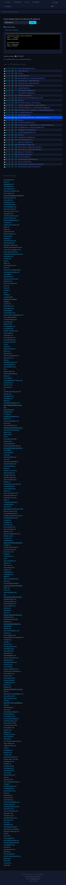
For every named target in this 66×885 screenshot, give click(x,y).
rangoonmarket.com (10, 464)
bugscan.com (8, 752)
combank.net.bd (9, 766)
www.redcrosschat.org (11, 252)
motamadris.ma (8, 800)
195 (16, 149)
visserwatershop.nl (10, 204)
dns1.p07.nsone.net (10, 240)
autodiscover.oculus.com (11, 225)
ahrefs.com (7, 685)
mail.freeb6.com (9, 186)
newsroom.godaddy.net (11, 461)
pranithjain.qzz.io (9, 649)
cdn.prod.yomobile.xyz (11, 811)
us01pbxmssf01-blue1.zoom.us (13, 516)
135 (12, 76)
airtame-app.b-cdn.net (11, 759)
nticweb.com (22, 125)
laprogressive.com (9, 849)
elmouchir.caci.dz (24, 103)
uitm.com (6, 822)
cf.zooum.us (7, 863)
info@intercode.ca (35, 878)
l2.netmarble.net (9, 714)
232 (16, 144)
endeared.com (8, 540)
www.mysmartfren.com (11, 493)
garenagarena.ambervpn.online (13, 509)
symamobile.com (9, 231)
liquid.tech (7, 865)
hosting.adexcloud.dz (45, 110)
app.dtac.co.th (8, 531)
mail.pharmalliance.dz (25, 85)
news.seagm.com (9, 193)
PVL (36, 881)
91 (16, 71)
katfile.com (7, 419)
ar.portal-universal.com (11, 279)
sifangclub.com (8, 660)
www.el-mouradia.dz (37, 78)
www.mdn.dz (40, 105)
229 (16, 125)
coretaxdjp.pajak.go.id (10, 502)
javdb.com (7, 229)
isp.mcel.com (8, 644)
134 (12, 71)
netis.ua (6, 691)
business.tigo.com (9, 326)
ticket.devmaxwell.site (11, 619)
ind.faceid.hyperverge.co (11, 583)
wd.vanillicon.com (9, 696)
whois (16, 30)
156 (12, 132)
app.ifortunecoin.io (9, 349)
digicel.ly (6, 576)
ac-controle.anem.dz (11, 59)
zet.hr (5, 558)
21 (16, 130)
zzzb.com (7, 459)
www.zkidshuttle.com (10, 425)
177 (12, 166)
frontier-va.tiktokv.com (11, 331)
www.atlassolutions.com (11, 806)
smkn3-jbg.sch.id (9, 443)
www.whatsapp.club (10, 207)
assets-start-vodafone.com (12, 270)
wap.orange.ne (8, 333)
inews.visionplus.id (9, 529)
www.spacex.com (9, 189)
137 (16, 100)
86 (16, 135)
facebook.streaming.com (11, 831)
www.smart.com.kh (10, 342)
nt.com (6, 344)
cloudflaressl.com (9, 682)
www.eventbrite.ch (9, 466)
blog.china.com (8, 358)
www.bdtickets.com (10, 603)
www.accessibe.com (10, 601)
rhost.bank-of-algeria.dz (26, 90)
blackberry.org (8, 813)
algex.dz (21, 98)
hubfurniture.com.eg (10, 497)
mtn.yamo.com (8, 797)
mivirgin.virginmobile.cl (11, 547)
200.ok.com (7, 628)
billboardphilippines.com (11, 220)
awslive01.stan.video (10, 439)
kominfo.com (8, 522)
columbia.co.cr (8, 398)
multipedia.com (8, 335)
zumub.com (7, 304)
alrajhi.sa (6, 227)
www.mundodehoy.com (11, 579)
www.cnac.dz (22, 71)
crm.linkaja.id (8, 378)
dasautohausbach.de (10, 495)
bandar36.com (8, 653)
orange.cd (7, 642)
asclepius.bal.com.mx (10, 818)
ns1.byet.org (7, 640)
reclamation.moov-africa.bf (12, 484)
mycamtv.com (8, 385)
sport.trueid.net (8, 736)
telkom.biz (7, 860)
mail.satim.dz (22, 80)
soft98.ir (6, 833)
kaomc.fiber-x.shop (10, 723)
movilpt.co (7, 290)
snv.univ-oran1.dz (24, 157)
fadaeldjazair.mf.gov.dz (25, 144)
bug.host (6, 182)
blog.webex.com (9, 306)
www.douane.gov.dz (25, 139)
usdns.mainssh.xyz (10, 488)
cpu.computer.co (9, 838)
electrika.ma (7, 622)
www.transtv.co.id (9, 678)
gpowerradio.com (9, 371)
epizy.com (7, 346)
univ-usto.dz (22, 149)
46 (16, 115)
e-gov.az (6, 286)
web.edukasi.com (9, 567)
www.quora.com (9, 308)
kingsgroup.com (9, 184)
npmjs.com (7, 351)
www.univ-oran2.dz (35, 164)
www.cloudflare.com (10, 479)
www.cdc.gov (8, 236)
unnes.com (7, 709)
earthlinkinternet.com (10, 362)
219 (16, 139)
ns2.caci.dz (35, 103)
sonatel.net (7, 545)
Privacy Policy (29, 876)
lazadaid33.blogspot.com (12, 403)
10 (16, 159)
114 (16, 80)
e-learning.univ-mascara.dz (27, 159)
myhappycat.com (9, 202)
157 (16, 137)
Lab (27, 2)
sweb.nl (6, 261)
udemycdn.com (8, 277)
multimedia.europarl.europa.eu (13, 254)
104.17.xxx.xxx (8, 565)
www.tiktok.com (9, 396)
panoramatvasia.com (10, 662)
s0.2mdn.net (7, 626)
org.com (6, 777)
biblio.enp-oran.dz (34, 147)
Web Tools (17, 2)
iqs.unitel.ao (7, 274)
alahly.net (7, 263)
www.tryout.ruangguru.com (12, 249)
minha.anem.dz (9, 30)
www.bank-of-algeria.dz (26, 93)
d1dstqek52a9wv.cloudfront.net (13, 637)
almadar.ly (7, 294)
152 (12, 122)
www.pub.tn (7, 739)
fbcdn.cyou (7, 858)
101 (16, 76)
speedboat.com (8, 213)
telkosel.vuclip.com (10, 477)
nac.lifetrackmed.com (10, 725)
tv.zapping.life (8, 297)
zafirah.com (7, 570)
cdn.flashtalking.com (10, 319)
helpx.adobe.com (9, 743)
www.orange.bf (8, 452)
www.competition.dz (37, 127)
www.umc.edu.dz (33, 166)
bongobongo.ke (8, 617)
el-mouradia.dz (23, 78)
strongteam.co (8, 750)
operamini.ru (7, 610)
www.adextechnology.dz (41, 107)
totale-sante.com (9, 673)
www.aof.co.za (8, 382)
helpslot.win (7, 687)
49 (16, 164)
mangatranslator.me (10, 599)
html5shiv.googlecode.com (12, 446)
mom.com (7, 590)
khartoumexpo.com (10, 234)
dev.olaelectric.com (10, 367)
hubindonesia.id (9, 504)
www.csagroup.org (9, 635)
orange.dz (7, 554)
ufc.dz (20, 120)
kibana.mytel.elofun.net (11, 658)
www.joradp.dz (23, 76)
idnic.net (6, 267)
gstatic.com (7, 432)
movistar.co (7, 414)
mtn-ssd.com (8, 387)
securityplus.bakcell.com (11, 272)
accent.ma (7, 847)
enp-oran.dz (22, 147)
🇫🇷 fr (52, 6)
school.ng (7, 581)
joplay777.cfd (8, 324)
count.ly (6, 748)
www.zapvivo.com (9, 337)
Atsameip (16, 11)
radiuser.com (8, 730)
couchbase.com (9, 768)
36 (16, 132)
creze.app (7, 455)
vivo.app (6, 700)
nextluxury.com (8, 256)
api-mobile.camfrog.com (11, 840)
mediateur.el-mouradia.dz (26, 130)
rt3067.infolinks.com (10, 745)
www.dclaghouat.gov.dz (34, 98)
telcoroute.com (8, 820)
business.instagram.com (11, 421)
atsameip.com (8, 795)
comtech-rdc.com (9, 734)
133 (12, 68)
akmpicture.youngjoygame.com (13, 694)
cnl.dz (20, 73)
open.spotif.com (9, 651)
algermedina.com (24, 115)
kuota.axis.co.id (8, 552)
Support (7, 6)
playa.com (7, 376)
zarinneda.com (8, 322)
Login (55, 2)
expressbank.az (8, 707)
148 (12, 115)
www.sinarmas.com (10, 549)
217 (16, 68)
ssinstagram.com (9, 761)
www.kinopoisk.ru (9, 854)
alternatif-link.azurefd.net (11, 430)
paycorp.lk (7, 423)
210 (16, 120)
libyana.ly (7, 400)
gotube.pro (7, 851)
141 (12, 88)
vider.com (7, 588)
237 (16, 157)
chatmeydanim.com (10, 265)
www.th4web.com (9, 473)
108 (16, 78)
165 (12, 142)
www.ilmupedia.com (10, 457)
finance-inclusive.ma (10, 470)
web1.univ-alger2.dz (24, 142)
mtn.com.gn (7, 773)
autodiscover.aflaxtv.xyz (11, 416)
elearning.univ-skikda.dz (11, 829)
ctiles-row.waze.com (10, 698)
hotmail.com (7, 258)
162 (16, 85)
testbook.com (8, 281)
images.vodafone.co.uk (11, 669)
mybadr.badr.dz (23, 88)
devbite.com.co (8, 536)
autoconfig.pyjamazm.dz (26, 132)
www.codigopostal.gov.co (12, 782)
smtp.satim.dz (33, 80)
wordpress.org (8, 824)
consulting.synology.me (11, 712)
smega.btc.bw (8, 412)
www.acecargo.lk (9, 770)
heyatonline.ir (8, 353)
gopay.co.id (7, 238)
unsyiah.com (8, 755)
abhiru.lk (6, 500)
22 (16, 88)
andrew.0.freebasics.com (11, 191)
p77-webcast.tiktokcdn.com (12, 741)
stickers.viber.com (9, 804)
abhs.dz (33, 110)
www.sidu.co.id (8, 556)
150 (12, 117)
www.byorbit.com (9, 486)
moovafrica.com (9, 809)
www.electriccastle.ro (10, 827)
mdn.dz (20, 105)
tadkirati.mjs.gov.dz (24, 95)
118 (16, 83)
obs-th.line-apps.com (10, 283)
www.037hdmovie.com (11, 518)
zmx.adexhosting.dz (24, 112)
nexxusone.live (8, 779)
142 (12, 90)
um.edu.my (7, 633)
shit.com (6, 705)
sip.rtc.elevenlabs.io (10, 317)
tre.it (5, 369)
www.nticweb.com (47, 125)
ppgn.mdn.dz (29, 105)
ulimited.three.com (9, 775)
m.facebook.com (9, 788)
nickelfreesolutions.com (11, 216)
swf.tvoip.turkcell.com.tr (11, 211)
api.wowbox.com (9, 727)
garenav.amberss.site (10, 511)
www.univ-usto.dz (34, 149)
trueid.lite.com (8, 525)
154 (12, 130)
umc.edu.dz (22, 166)
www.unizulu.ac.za (9, 791)
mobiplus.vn (7, 763)
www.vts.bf (7, 836)
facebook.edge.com (10, 209)
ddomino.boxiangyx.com (11, 355)
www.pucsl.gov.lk (9, 680)
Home (7, 2)
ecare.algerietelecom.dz (26, 68)
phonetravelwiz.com (10, 218)
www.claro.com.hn (9, 716)
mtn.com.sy (7, 506)
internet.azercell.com (10, 646)
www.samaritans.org (10, 592)
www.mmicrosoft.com (10, 757)
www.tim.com (8, 676)
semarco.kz (7, 608)
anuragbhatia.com (9, 845)
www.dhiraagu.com (10, 340)
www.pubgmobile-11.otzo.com (13, 380)
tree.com (6, 468)
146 (12, 107)
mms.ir (6, 437)
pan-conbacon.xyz (9, 527)
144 (12, 105)
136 (16, 98)
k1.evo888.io (7, 450)
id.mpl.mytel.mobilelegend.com (13, 315)
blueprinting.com (9, 180)
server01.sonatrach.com (26, 122)
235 (16, 127)
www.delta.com (8, 200)
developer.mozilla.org (10, 245)
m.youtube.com (8, 328)
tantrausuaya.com (9, 243)
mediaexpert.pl (8, 572)
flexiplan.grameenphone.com (13, 247)
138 (12, 85)
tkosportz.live (8, 441)
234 (16, 152)
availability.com (8, 574)
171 (12, 147)
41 (6, 68)
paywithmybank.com (10, 786)
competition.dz (23, 127)
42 (16, 162)
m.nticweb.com (33, 125)
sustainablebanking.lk (10, 373)
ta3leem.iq (7, 482)
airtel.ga (6, 360)
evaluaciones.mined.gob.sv (12, 671)
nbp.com (6, 288)
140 (16, 103)
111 (9, 68)
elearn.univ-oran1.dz (25, 152)
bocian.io (6, 793)
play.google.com (9, 410)
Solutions (35, 2)
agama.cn (7, 612)
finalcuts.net (7, 222)
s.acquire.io (7, 520)
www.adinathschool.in (10, 513)
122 (16, 117)
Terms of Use (37, 876)
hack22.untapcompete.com (12, 856)
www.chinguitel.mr (9, 364)
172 (12, 159)
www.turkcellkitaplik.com (11, 802)
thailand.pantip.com (10, 198)
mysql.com (7, 491)
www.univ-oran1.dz (24, 154)
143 (12, 98)
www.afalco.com (23, 110)
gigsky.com (7, 732)
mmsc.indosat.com (9, 606)
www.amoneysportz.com (11, 630)
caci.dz (20, 100)
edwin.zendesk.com (10, 561)
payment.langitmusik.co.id (12, 534)
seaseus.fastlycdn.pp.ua (11, 842)
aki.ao (5, 292)
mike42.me (7, 563)
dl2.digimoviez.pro (9, 475)
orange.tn (7, 784)
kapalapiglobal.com (10, 655)
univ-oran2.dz (22, 164)
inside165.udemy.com (10, 721)
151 (16, 95)
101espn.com (8, 394)
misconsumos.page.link (11, 718)
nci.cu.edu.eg (8, 667)
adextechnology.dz (24, 107)
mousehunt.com (9, 815)
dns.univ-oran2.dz (24, 162)
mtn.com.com (8, 664)
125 (16, 73)
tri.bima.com (7, 538)
